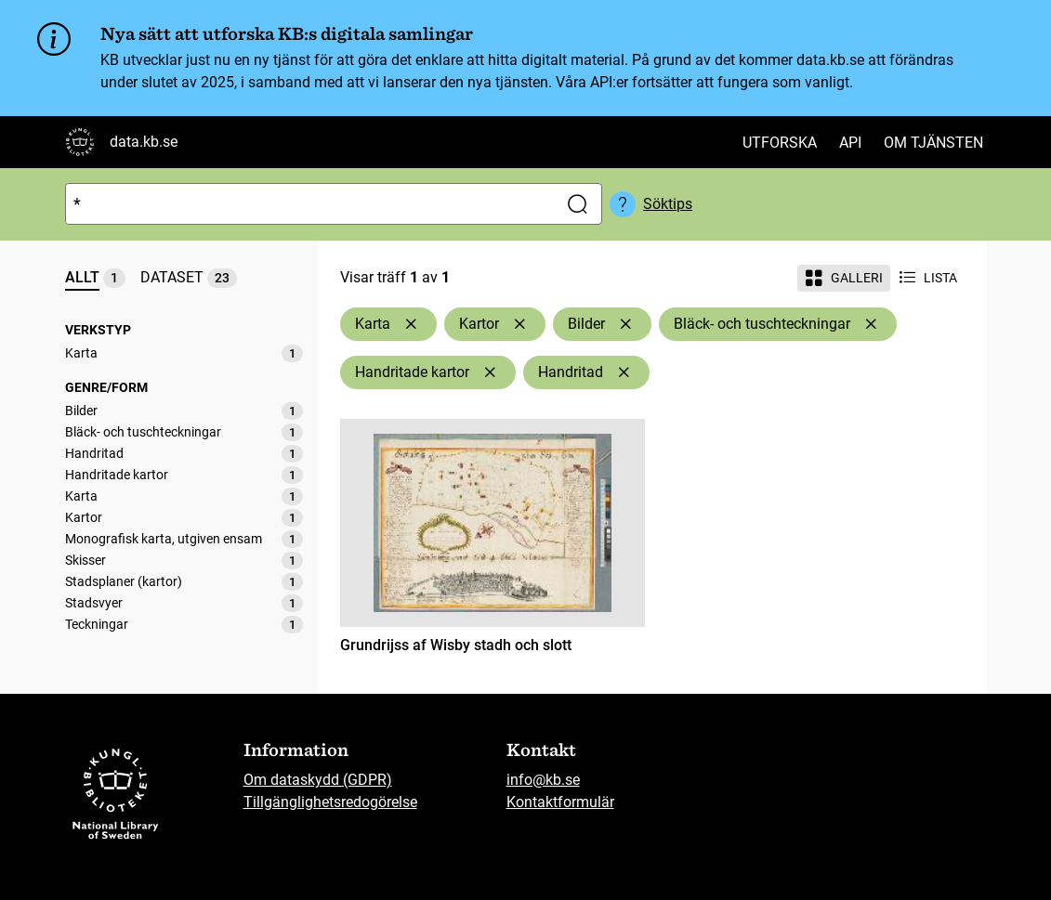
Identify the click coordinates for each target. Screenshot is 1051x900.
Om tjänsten (933, 142)
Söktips (667, 204)
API (850, 142)
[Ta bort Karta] (411, 324)
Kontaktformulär (560, 802)
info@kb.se (543, 780)
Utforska (779, 142)
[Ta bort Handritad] (623, 372)
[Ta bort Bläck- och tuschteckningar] (871, 324)
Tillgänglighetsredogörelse (330, 802)
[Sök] (308, 204)
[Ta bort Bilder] (625, 324)
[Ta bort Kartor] (519, 324)
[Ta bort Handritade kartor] (490, 372)
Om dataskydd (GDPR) (317, 780)
